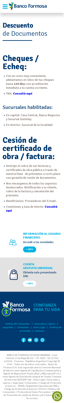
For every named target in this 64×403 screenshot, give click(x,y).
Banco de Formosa (28, 6)
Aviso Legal (39, 327)
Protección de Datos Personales (33, 392)
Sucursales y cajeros (44, 323)
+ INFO (29, 249)
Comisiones (23, 327)
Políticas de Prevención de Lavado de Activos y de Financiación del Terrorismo (32, 395)
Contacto (39, 330)
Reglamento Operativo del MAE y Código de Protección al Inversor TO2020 (31, 387)
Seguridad (8, 327)
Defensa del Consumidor (17, 323)
